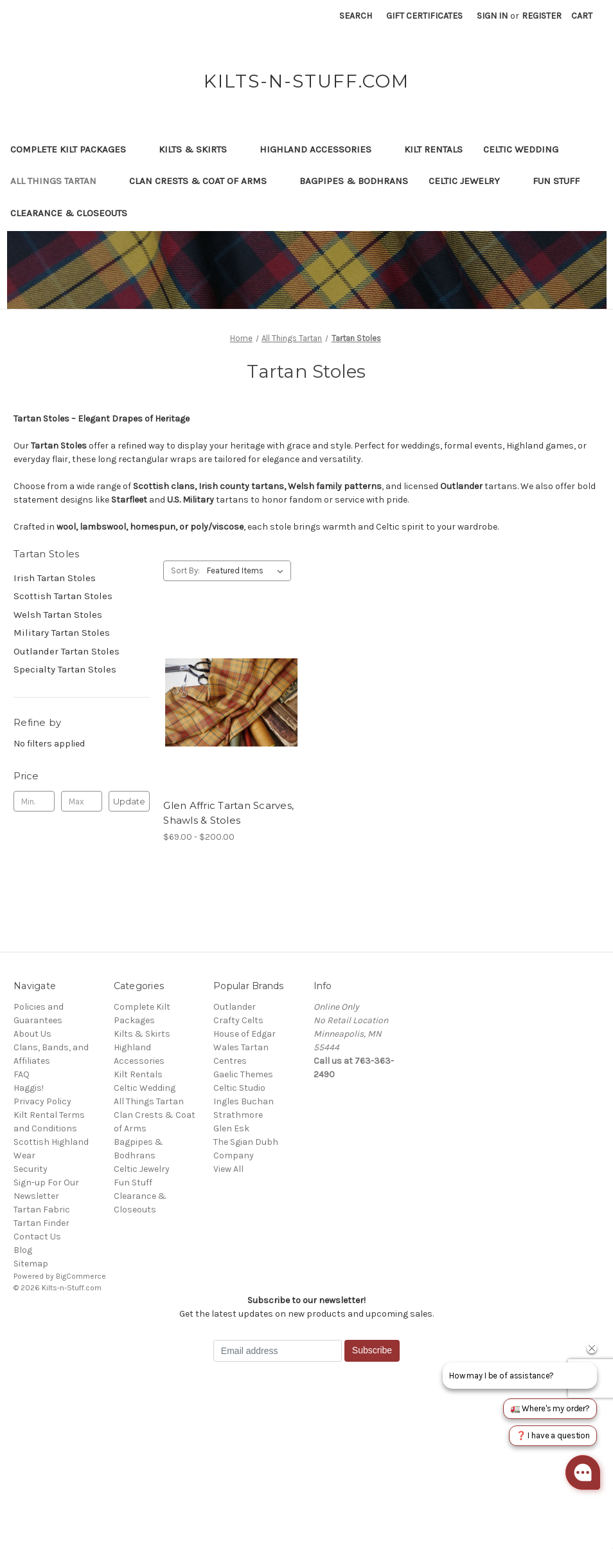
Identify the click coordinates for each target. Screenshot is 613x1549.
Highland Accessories (322, 149)
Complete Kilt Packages (74, 149)
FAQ (21, 1074)
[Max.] (81, 801)
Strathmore (238, 1114)
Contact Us (37, 1236)
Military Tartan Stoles (61, 632)
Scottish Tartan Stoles (62, 596)
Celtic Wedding (527, 149)
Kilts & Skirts (199, 149)
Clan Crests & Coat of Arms (204, 181)
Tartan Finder (41, 1223)
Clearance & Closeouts (74, 213)
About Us (32, 1033)
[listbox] (247, 570)
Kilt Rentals (433, 149)
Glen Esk (231, 1128)
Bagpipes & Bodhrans (353, 181)
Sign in (492, 15)
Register (542, 15)
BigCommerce (81, 1276)
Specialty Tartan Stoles (64, 669)
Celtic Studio (239, 1087)
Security (30, 1169)
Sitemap (30, 1263)
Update (129, 801)
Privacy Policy (42, 1101)
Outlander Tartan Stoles (66, 651)
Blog (22, 1250)
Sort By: (185, 570)
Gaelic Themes (243, 1074)
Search (355, 15)
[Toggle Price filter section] (81, 776)
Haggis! (28, 1087)
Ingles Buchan (243, 1101)
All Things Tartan (59, 181)
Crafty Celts (238, 1020)
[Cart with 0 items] (582, 16)
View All (228, 1169)
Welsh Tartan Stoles (57, 614)
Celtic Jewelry (470, 181)
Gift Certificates (424, 15)
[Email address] (277, 1351)
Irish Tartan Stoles (54, 578)
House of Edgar (244, 1033)
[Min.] (34, 801)
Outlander (234, 1006)
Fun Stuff (562, 181)
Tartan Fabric (41, 1209)
